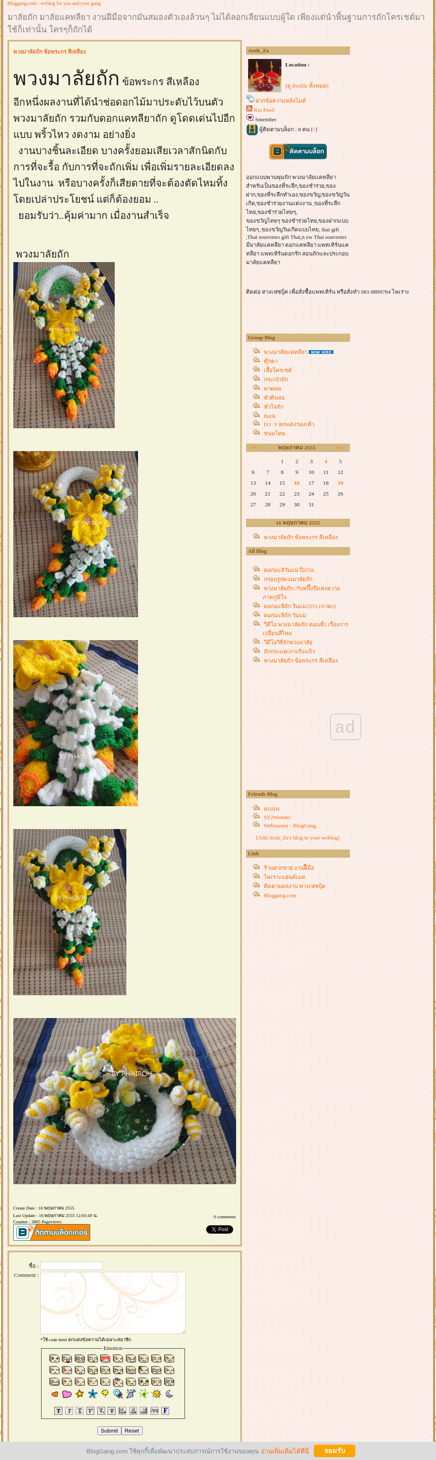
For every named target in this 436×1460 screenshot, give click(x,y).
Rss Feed (264, 110)
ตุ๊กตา (271, 361)
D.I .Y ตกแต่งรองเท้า (289, 424)
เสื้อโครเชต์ (278, 370)
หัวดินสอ (274, 398)
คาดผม (272, 388)
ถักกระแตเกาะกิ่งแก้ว (289, 651)
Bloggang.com (280, 895)
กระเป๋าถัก (276, 379)
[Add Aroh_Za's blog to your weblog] (298, 837)
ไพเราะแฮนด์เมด (284, 877)
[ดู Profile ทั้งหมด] (307, 86)
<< (254, 447)
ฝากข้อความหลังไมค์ (281, 101)
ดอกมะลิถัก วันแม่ (285, 615)
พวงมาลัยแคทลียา (286, 352)
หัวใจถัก (273, 407)
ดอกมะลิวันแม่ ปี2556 (289, 570)
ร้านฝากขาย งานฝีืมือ (289, 868)
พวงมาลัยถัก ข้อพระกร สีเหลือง (301, 537)
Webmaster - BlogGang (290, 825)
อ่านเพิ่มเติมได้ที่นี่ (285, 1450)
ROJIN (272, 809)
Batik (270, 416)
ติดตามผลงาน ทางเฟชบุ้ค (294, 886)
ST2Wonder (277, 817)
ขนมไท (274, 433)
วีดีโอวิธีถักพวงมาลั (288, 642)
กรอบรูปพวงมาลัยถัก (288, 579)
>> (339, 447)
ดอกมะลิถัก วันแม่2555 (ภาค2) (300, 606)
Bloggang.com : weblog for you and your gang (54, 3)
